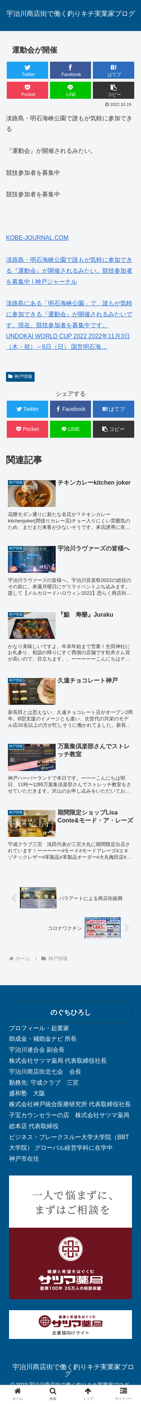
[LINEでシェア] (70, 90)
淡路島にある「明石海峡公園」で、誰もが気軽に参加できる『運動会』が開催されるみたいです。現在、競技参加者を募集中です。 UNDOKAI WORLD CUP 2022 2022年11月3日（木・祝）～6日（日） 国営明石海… (69, 325)
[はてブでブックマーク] (113, 70)
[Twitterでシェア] (27, 70)
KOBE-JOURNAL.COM (37, 238)
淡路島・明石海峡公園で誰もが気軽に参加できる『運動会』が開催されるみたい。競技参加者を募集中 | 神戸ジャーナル (69, 271)
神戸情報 (20, 376)
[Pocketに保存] (27, 90)
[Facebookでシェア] (70, 70)
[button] (113, 90)
